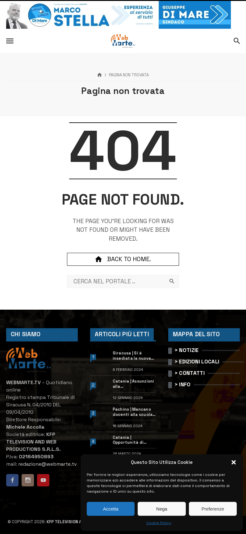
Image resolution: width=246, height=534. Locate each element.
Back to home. (123, 259)
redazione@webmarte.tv (47, 464)
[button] (234, 462)
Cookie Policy (158, 522)
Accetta (111, 508)
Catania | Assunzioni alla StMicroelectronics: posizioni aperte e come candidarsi (134, 384)
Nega (161, 508)
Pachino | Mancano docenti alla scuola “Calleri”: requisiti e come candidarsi (134, 412)
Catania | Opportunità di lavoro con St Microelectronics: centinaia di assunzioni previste (133, 440)
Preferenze (213, 508)
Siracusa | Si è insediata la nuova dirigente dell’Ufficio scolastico (132, 356)
